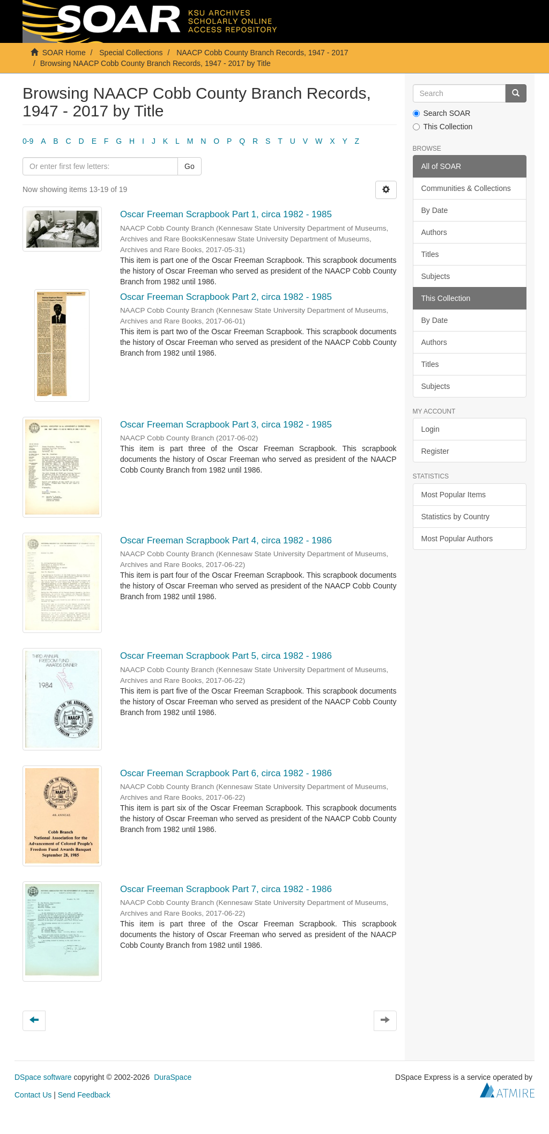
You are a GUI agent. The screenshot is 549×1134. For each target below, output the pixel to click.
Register (435, 451)
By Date (434, 210)
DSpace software (43, 1077)
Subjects (435, 276)
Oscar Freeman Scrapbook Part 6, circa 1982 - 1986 (226, 773)
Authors (434, 232)
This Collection (443, 126)
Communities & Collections (466, 188)
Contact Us (32, 1095)
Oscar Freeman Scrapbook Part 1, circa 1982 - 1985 (226, 214)
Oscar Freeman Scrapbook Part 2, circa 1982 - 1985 (226, 297)
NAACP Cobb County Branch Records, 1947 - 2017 (262, 52)
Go (189, 166)
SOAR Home (64, 52)
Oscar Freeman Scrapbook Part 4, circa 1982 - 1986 (226, 540)
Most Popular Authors (457, 538)
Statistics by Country (455, 516)
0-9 (28, 141)
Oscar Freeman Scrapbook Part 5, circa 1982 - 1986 (226, 656)
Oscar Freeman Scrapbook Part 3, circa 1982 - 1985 (226, 424)
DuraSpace (172, 1077)
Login (430, 429)
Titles (430, 254)
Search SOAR (442, 113)
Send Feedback (84, 1095)
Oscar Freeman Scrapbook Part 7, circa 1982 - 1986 (226, 889)
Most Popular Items (453, 494)
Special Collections (130, 52)
